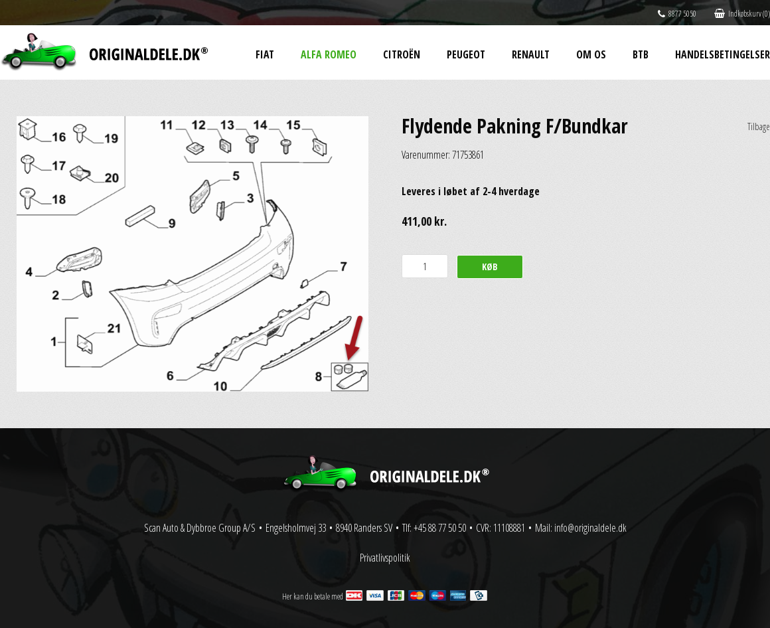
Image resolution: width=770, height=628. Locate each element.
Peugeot (466, 54)
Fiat (265, 54)
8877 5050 (677, 13)
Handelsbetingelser (722, 54)
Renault (531, 54)
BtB (641, 54)
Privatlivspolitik (385, 557)
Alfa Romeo (328, 54)
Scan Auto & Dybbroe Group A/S (200, 527)
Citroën (401, 54)
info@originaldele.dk (590, 527)
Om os (591, 54)
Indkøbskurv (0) (742, 13)
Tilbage (758, 126)
